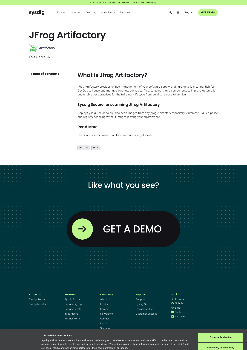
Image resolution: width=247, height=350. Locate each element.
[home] (36, 12)
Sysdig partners (74, 299)
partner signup (73, 304)
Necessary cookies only (220, 327)
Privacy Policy (84, 335)
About (107, 335)
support (140, 299)
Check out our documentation (96, 135)
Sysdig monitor (37, 304)
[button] (62, 13)
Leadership (106, 304)
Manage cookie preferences (57, 343)
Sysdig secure (37, 299)
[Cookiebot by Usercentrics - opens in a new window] (20, 343)
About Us (105, 299)
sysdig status (143, 304)
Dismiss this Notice (221, 317)
